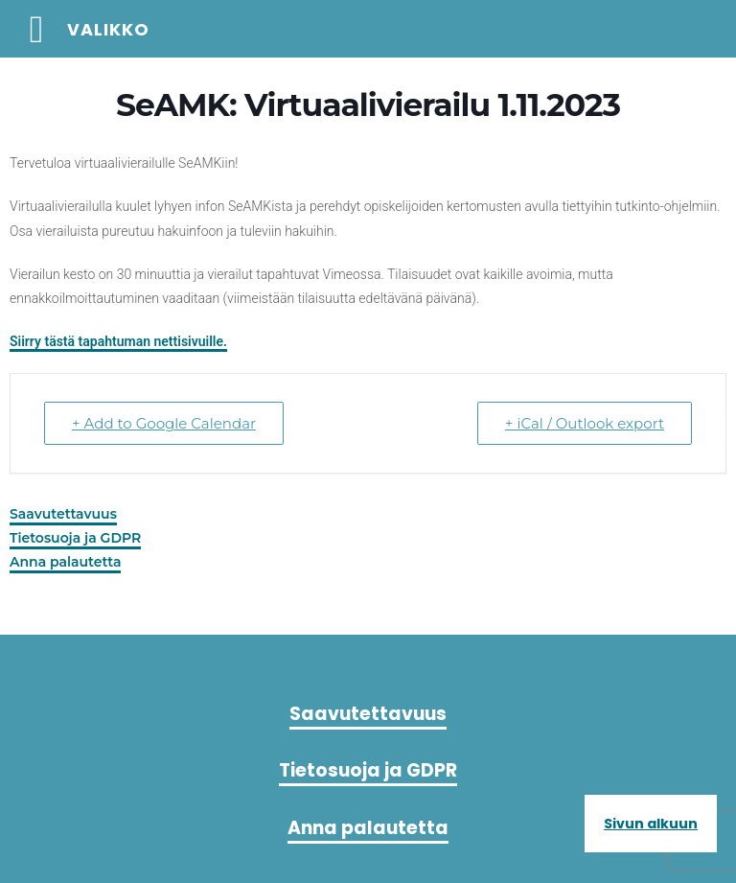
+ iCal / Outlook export (584, 423)
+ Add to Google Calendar (164, 423)
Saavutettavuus (63, 514)
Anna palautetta (65, 561)
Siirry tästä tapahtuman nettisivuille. (118, 341)
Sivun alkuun (651, 823)
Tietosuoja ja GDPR (75, 537)
